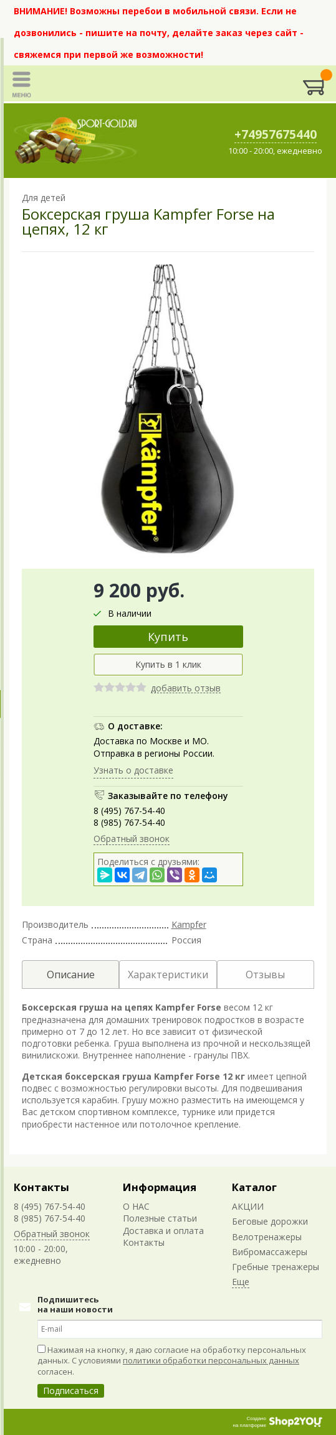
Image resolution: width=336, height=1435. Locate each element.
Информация (159, 1187)
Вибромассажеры (269, 1252)
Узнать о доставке (133, 770)
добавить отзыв (186, 688)
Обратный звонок (132, 838)
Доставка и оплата (163, 1230)
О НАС (136, 1206)
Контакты (41, 1187)
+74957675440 (275, 134)
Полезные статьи (160, 1218)
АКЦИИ (248, 1206)
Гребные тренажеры (275, 1267)
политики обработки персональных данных (211, 1360)
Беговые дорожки (270, 1221)
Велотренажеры (267, 1237)
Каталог (254, 1187)
